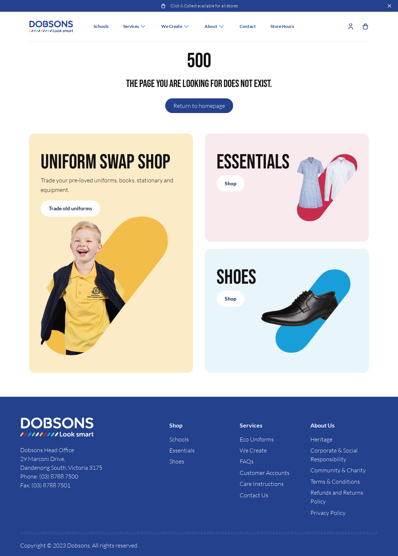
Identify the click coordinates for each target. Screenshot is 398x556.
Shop (230, 183)
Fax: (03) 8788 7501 (45, 485)
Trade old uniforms (70, 208)
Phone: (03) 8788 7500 (49, 476)
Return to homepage (199, 105)
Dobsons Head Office (47, 450)
